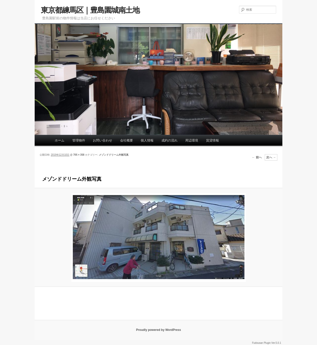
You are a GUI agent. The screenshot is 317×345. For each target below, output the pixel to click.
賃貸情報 (212, 140)
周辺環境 (191, 140)
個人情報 (147, 140)
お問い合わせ (102, 140)
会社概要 (126, 140)
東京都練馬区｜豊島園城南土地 (90, 10)
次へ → (271, 157)
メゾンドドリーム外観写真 (114, 154)
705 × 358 (78, 154)
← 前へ (257, 157)
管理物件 (78, 140)
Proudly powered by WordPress (158, 330)
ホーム (59, 140)
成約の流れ (169, 140)
